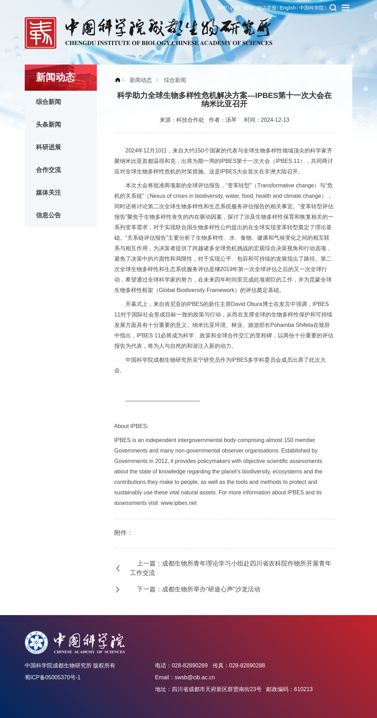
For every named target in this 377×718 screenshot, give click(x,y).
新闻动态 (141, 80)
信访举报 (266, 7)
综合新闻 (48, 101)
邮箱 (248, 7)
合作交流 (48, 169)
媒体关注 (48, 192)
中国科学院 (311, 7)
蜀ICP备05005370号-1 (52, 677)
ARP (222, 7)
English (288, 7)
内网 (235, 7)
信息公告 (48, 215)
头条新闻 (48, 124)
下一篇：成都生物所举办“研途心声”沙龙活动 (198, 589)
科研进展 (48, 147)
